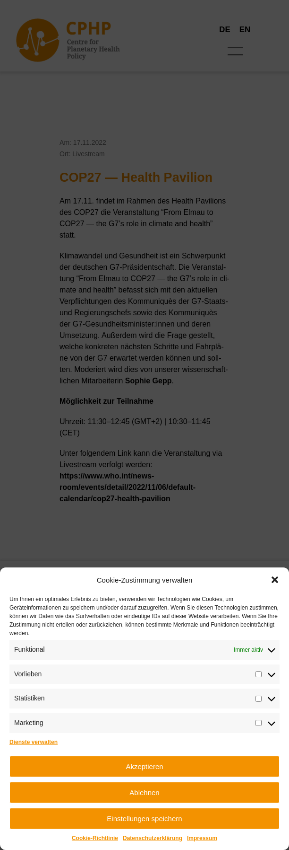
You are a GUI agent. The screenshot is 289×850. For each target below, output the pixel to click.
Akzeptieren (144, 766)
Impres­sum (202, 838)
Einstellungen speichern (144, 819)
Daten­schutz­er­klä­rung (152, 838)
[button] (275, 579)
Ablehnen (144, 792)
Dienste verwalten (33, 742)
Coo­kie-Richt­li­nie (95, 838)
